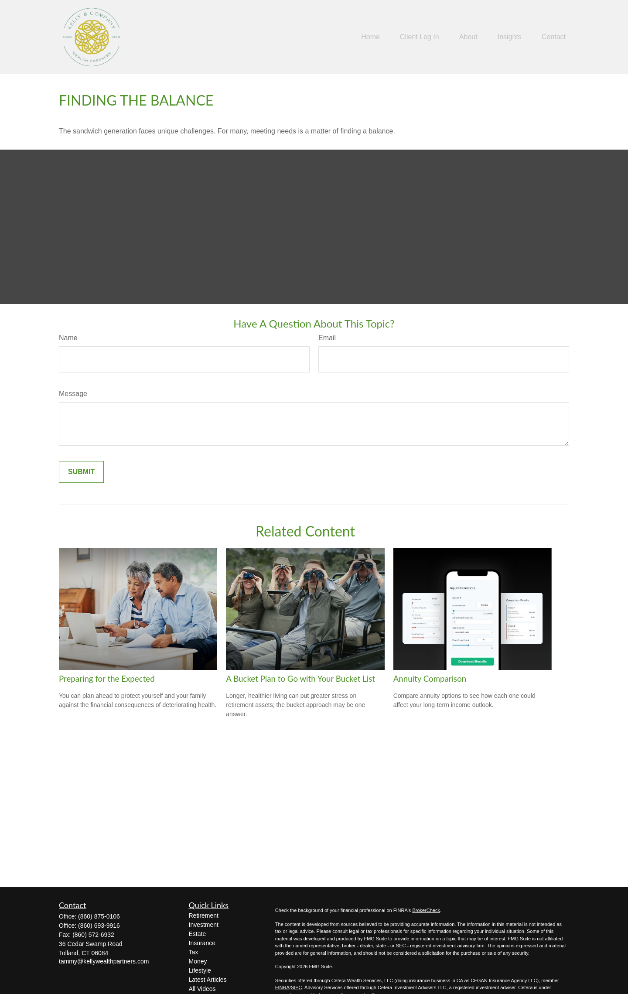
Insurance (202, 942)
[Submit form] (81, 472)
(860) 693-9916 (99, 925)
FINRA (282, 987)
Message (73, 393)
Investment (203, 924)
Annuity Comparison (430, 678)
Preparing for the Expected (107, 678)
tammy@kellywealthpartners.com (104, 961)
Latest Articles (208, 979)
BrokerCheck (426, 910)
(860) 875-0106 (99, 916)
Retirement (203, 915)
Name (68, 338)
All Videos (202, 988)
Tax (193, 952)
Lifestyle (200, 970)
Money (198, 961)
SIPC (296, 987)
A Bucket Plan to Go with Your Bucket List (300, 678)
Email (327, 338)
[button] (370, 37)
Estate (197, 933)
